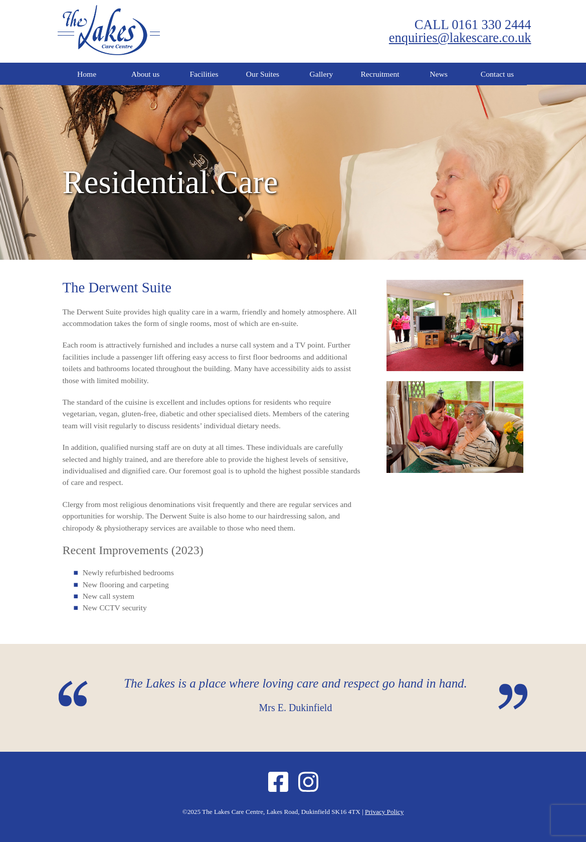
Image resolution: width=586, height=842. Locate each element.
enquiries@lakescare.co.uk (460, 37)
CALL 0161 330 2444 (473, 24)
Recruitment (379, 74)
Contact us (497, 74)
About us (145, 74)
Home (86, 74)
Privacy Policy (384, 811)
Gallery (321, 74)
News (439, 74)
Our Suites (262, 74)
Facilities (203, 74)
